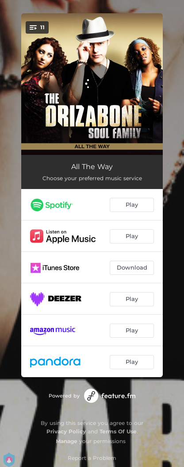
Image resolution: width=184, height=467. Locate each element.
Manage (66, 441)
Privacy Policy (66, 431)
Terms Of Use (118, 431)
